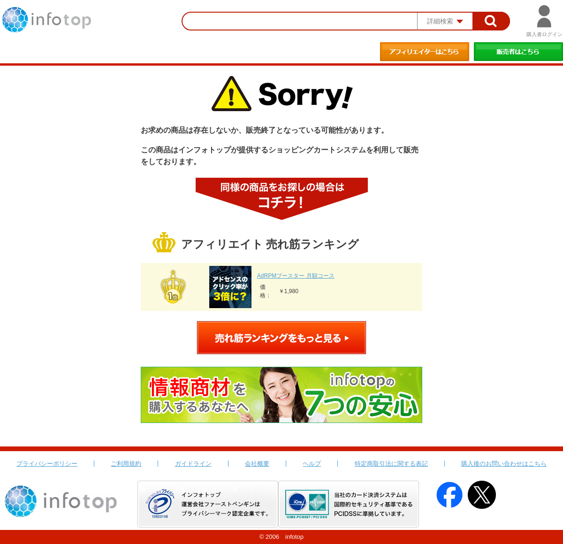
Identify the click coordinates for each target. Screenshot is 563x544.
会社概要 (257, 463)
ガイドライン (193, 463)
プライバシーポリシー (46, 463)
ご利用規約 (126, 463)
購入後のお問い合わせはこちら (504, 463)
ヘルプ (312, 463)
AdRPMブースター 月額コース (296, 275)
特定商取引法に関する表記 (391, 463)
